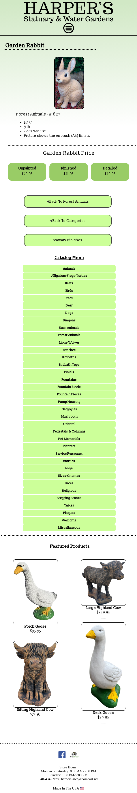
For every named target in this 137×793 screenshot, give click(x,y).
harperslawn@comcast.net (79, 779)
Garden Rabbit (25, 45)
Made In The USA (68, 788)
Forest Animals (31, 114)
